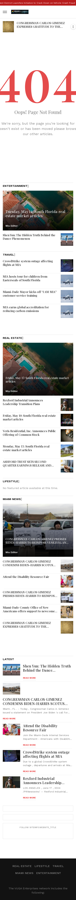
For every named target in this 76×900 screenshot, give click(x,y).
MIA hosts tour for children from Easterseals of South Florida (25, 278)
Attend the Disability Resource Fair (26, 577)
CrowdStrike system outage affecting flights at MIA (28, 263)
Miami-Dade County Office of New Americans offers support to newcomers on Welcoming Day (30, 610)
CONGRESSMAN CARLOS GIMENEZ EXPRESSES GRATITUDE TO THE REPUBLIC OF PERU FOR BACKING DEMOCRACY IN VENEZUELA (41, 28)
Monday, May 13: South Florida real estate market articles (26, 448)
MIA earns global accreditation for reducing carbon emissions (26, 309)
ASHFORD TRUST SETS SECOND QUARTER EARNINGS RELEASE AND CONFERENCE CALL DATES (27, 465)
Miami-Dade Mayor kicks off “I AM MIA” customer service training (30, 293)
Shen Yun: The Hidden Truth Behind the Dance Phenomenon (29, 237)
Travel (58, 866)
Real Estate (22, 866)
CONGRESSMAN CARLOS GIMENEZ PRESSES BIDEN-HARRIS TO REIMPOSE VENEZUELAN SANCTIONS (30, 595)
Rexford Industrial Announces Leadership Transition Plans (23, 402)
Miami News (24, 873)
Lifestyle (42, 866)
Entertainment (48, 873)
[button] (73, 27)
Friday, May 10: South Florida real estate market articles (29, 417)
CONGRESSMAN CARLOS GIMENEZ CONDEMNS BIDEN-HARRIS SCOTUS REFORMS (28, 564)
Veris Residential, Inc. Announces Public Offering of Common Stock (29, 432)
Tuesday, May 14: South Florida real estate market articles (35, 213)
